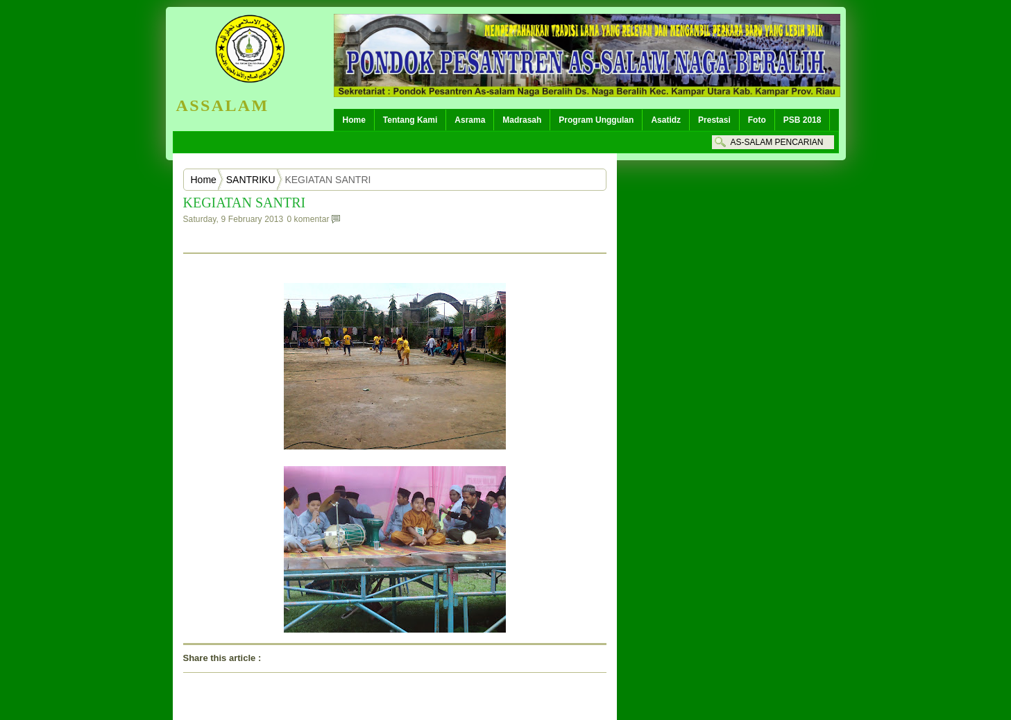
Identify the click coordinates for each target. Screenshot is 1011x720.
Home (354, 120)
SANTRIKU (250, 179)
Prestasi (714, 120)
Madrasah (521, 120)
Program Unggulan (596, 120)
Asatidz (666, 120)
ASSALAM (222, 105)
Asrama (469, 120)
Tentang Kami (410, 120)
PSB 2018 (802, 120)
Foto (757, 120)
